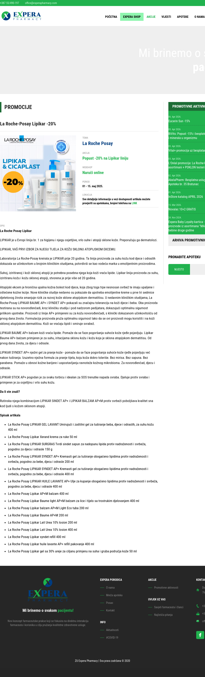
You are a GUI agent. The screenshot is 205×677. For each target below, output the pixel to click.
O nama (199, 17)
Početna (111, 17)
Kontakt (110, 610)
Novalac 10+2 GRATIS (182, 209)
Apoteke (182, 17)
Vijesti (166, 17)
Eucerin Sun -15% (179, 121)
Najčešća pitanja (163, 614)
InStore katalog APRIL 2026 (185, 197)
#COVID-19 (112, 637)
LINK (134, 203)
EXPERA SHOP (132, 17)
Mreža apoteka (114, 595)
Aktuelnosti (112, 630)
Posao (109, 602)
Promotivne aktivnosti (166, 587)
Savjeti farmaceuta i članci (168, 607)
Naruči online (93, 172)
